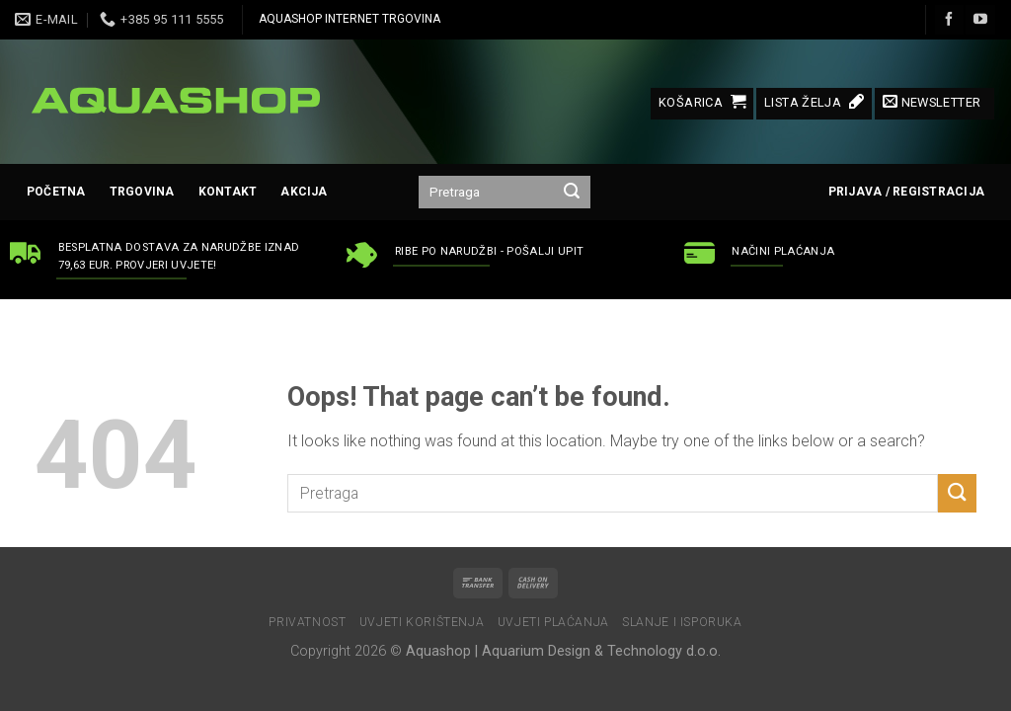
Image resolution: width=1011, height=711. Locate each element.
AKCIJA (303, 191)
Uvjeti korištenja (421, 622)
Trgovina (142, 191)
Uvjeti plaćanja (553, 622)
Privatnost (307, 622)
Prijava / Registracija (906, 191)
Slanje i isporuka (681, 622)
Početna (56, 191)
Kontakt (228, 191)
